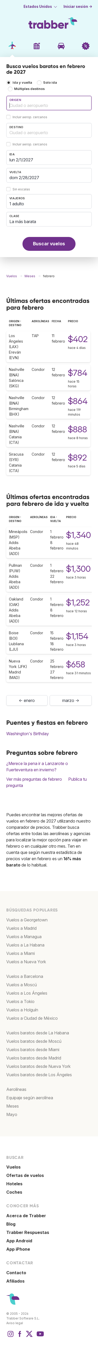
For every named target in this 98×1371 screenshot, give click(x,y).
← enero (27, 700)
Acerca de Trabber (26, 1215)
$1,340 (78, 535)
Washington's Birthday (27, 733)
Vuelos (13, 1167)
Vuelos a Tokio (20, 1001)
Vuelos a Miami (20, 953)
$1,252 (78, 602)
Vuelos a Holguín (22, 1009)
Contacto (16, 1272)
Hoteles (14, 1183)
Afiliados (15, 1281)
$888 (77, 429)
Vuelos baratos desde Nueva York (38, 1066)
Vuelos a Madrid (21, 928)
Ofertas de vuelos (25, 1175)
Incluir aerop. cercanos (30, 117)
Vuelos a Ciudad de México (32, 1018)
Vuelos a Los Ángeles (26, 993)
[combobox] (49, 103)
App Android (19, 1240)
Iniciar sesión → (78, 6)
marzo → (70, 700)
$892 (77, 457)
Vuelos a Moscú (21, 984)
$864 (78, 401)
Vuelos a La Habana (25, 945)
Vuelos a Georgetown (27, 919)
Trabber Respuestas (27, 1232)
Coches (14, 1192)
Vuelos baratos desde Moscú (33, 1041)
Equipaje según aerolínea (29, 1097)
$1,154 (77, 636)
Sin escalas (21, 189)
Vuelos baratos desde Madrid (33, 1058)
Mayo (11, 1114)
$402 (78, 339)
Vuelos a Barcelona (24, 976)
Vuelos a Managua (24, 936)
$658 (75, 664)
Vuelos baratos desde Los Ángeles (39, 1074)
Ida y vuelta (22, 82)
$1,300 (78, 569)
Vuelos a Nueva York (26, 961)
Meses (12, 1106)
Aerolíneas (16, 1089)
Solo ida (50, 82)
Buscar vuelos (49, 243)
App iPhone (18, 1249)
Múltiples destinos (29, 89)
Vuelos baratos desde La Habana (37, 1032)
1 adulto (16, 203)
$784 (77, 373)
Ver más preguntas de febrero (34, 779)
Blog (10, 1224)
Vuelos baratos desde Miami (32, 1049)
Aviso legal (14, 1323)
